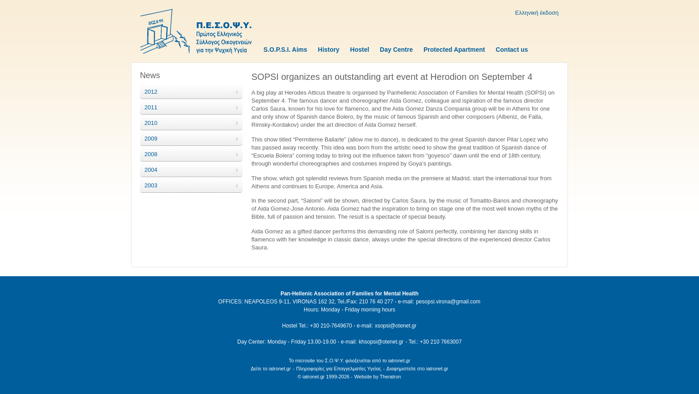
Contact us (512, 49)
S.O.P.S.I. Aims (285, 49)
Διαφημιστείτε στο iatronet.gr (417, 368)
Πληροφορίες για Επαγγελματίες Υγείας (338, 368)
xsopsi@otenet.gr (396, 326)
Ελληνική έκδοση (537, 12)
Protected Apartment (454, 49)
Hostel (359, 49)
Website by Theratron (377, 376)
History (328, 49)
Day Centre (396, 49)
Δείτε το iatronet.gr (271, 368)
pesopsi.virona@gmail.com (448, 302)
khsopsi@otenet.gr (381, 342)
